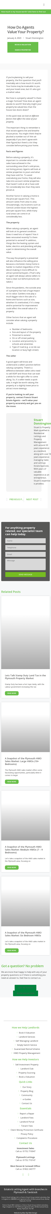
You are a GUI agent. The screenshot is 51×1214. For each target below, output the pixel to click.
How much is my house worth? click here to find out (23, 11)
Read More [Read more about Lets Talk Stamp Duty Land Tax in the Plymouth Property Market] (11, 693)
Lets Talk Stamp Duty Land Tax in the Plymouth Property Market (25, 677)
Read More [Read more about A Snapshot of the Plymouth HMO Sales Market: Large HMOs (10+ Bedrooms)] (11, 782)
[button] (44, 4)
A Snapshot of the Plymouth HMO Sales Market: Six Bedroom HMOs (23, 934)
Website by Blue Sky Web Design (25, 1213)
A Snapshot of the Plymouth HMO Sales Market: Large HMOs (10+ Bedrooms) (23, 761)
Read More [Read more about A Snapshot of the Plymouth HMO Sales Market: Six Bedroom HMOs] (11, 950)
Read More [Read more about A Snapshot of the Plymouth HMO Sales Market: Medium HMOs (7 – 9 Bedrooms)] (11, 867)
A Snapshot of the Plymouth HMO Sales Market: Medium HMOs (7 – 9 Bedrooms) (24, 849)
